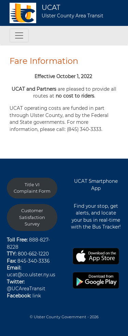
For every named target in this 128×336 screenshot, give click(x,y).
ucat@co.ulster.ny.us (31, 274)
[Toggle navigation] (19, 35)
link (36, 295)
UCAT (51, 7)
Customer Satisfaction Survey (32, 217)
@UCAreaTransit (26, 288)
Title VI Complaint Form (32, 188)
